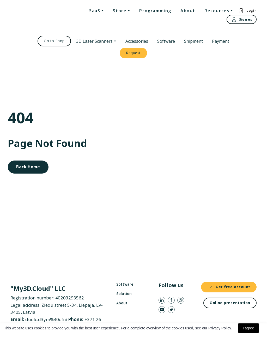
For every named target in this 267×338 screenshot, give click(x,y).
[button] (247, 11)
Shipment (193, 41)
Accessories (136, 41)
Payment (220, 41)
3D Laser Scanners (94, 41)
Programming (155, 11)
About (187, 11)
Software (166, 41)
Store (119, 11)
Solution (124, 293)
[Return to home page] (31, 16)
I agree (248, 328)
